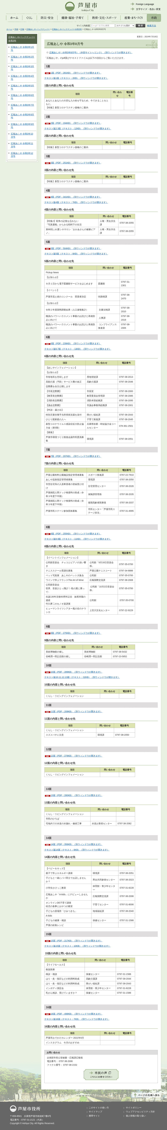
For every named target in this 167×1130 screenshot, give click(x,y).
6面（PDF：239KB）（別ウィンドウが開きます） (76, 343)
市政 (16, 29)
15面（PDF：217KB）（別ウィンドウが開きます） (76, 940)
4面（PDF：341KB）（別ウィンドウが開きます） (76, 197)
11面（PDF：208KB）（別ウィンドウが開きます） (76, 711)
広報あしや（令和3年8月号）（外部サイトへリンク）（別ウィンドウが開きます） (90, 52)
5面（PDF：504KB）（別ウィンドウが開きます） (76, 248)
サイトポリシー (133, 1107)
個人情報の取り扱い (136, 1115)
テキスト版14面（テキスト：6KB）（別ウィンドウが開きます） (76, 849)
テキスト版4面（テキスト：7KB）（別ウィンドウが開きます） (76, 202)
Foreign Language (145, 4)
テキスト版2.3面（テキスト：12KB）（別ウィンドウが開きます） (77, 128)
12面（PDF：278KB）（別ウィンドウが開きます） (76, 756)
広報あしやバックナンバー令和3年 (67, 29)
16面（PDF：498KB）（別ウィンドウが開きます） (76, 1014)
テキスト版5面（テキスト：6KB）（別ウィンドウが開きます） (76, 253)
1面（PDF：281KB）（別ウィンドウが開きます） (76, 73)
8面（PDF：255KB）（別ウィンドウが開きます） (76, 533)
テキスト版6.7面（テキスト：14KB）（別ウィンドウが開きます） (77, 349)
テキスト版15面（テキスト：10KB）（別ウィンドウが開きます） (77, 946)
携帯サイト (94, 1115)
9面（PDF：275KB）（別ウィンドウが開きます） (76, 633)
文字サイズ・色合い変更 (148, 9)
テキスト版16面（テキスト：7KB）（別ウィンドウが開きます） (76, 1019)
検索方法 (151, 25)
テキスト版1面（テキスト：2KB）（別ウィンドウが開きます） (76, 78)
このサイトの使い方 (99, 1107)
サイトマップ (95, 1111)
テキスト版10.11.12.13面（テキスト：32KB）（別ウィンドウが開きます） (82, 677)
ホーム (9, 29)
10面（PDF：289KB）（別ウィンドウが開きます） (76, 672)
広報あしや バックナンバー (38, 29)
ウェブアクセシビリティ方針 (140, 1111)
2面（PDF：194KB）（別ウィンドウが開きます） (76, 123)
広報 (22, 29)
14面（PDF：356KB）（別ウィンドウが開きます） (76, 844)
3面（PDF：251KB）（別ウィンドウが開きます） (76, 162)
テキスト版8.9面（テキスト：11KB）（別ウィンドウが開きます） (77, 539)
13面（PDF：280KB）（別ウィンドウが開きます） (76, 795)
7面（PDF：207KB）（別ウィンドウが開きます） (76, 456)
